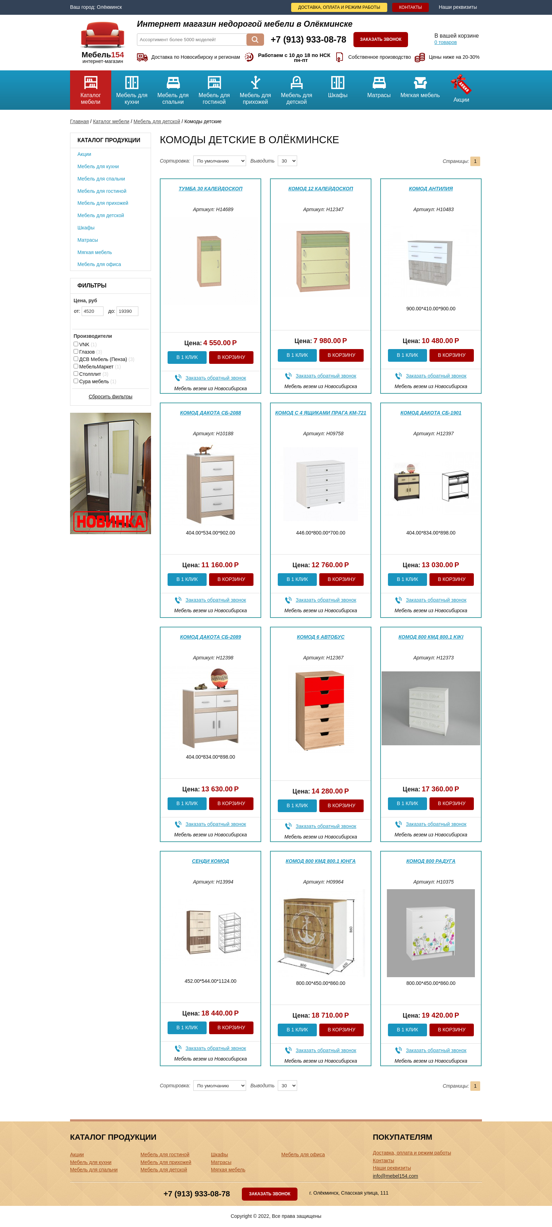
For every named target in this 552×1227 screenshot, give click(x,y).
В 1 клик (186, 357)
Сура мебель (95, 381)
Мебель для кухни (131, 87)
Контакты (410, 7)
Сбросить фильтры (110, 396)
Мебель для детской (296, 87)
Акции (461, 86)
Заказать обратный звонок (216, 378)
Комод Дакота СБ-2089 (210, 637)
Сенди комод (210, 861)
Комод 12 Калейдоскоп (320, 188)
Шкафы (337, 84)
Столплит (91, 374)
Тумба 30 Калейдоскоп (211, 188)
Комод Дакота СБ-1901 (430, 413)
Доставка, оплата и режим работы (339, 7)
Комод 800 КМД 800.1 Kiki (431, 637)
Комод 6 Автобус (320, 637)
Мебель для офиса (99, 264)
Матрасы (379, 84)
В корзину (231, 357)
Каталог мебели (90, 87)
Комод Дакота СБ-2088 (210, 413)
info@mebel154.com (395, 1176)
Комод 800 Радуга (431, 861)
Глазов (88, 352)
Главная (79, 121)
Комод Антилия (431, 188)
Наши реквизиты (458, 7)
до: (123, 311)
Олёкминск (109, 7)
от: (89, 311)
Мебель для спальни (173, 87)
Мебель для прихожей (255, 87)
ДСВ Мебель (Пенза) (104, 359)
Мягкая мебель (420, 84)
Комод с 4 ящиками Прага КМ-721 (320, 413)
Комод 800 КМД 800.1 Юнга (321, 861)
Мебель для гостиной (214, 87)
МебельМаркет (97, 366)
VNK (85, 344)
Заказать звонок (381, 39)
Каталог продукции (108, 140)
